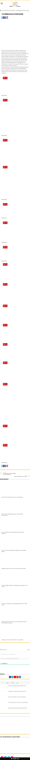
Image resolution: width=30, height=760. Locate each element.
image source (4, 95)
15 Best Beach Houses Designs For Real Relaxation (10, 473)
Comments (12, 682)
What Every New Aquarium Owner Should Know (17, 708)
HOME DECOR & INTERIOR (10, 10)
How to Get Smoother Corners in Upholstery (12, 497)
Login (28, 649)
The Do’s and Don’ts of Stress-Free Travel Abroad (18, 702)
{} (16, 658)
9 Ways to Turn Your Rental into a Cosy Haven (12, 639)
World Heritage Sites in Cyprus (20, 476)
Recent (2, 682)
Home (2, 10)
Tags (17, 682)
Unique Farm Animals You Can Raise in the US (17, 691)
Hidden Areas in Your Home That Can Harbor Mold (14, 568)
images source (4, 462)
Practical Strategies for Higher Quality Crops (17, 685)
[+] (18, 658)
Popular (7, 682)
